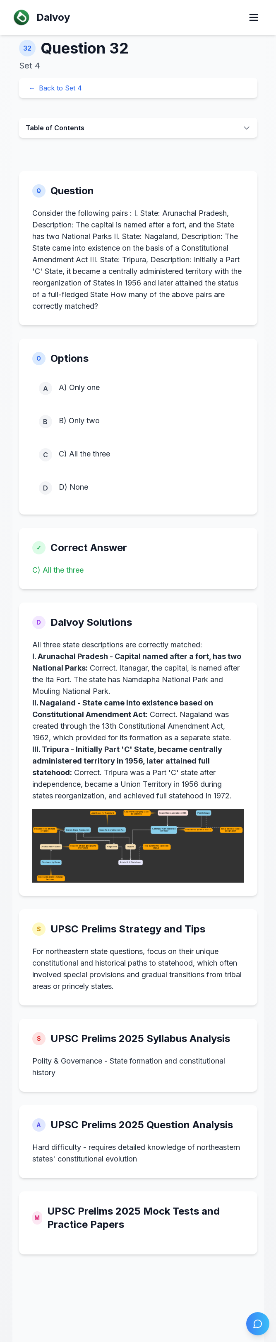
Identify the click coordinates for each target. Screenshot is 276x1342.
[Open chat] (257, 1323)
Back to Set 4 (55, 88)
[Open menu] (254, 17)
